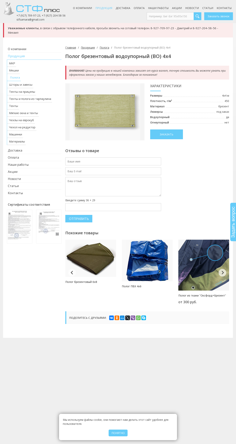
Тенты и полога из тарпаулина (30, 99)
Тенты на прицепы (22, 92)
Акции (177, 8)
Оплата (139, 8)
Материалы (17, 141)
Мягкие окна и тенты (23, 113)
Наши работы (158, 8)
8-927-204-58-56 (204, 28)
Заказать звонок (218, 16)
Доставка (123, 8)
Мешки (14, 70)
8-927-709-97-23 (162, 28)
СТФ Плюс (36, 8)
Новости (192, 8)
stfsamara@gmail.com (30, 19)
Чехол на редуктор (22, 127)
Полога (15, 77)
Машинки (15, 134)
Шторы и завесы (20, 84)
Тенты (13, 106)
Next (222, 273)
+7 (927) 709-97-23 (28, 15)
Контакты (224, 8)
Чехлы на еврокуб (21, 120)
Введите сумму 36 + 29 (80, 200)
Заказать (166, 134)
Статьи (207, 8)
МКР (12, 63)
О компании (82, 8)
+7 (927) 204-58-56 (54, 15)
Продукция (103, 8)
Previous (72, 273)
